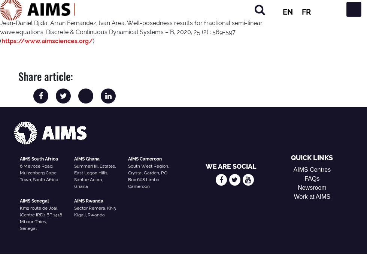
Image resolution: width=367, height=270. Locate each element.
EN (288, 12)
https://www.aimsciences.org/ (47, 41)
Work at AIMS (312, 197)
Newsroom (312, 187)
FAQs (311, 179)
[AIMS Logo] (37, 9)
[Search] (260, 9)
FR (306, 12)
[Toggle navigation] (353, 9)
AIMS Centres (312, 169)
